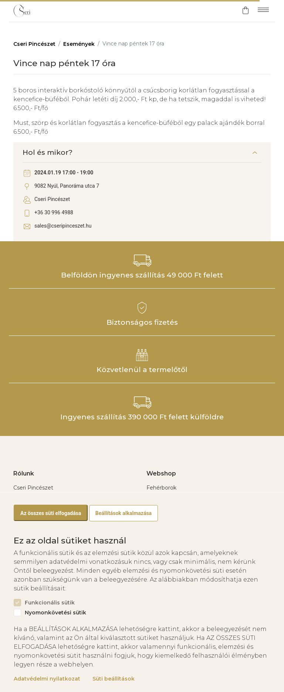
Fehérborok (161, 487)
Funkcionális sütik (50, 603)
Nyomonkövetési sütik (55, 613)
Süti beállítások (113, 678)
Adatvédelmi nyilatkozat (47, 678)
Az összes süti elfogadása (50, 513)
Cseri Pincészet (34, 44)
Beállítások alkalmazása (123, 513)
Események (79, 44)
